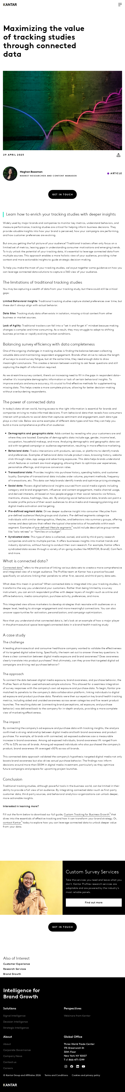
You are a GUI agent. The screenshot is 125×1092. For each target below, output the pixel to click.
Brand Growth (12, 974)
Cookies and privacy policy (86, 1075)
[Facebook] (72, 1067)
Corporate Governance (17, 1050)
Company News (12, 1056)
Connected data (12, 568)
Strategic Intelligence (16, 1028)
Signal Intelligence (14, 1016)
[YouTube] (78, 1067)
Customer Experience (16, 964)
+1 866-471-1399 (75, 1060)
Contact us (9, 1062)
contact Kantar (12, 822)
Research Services (14, 969)
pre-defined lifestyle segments (53, 527)
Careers (8, 1068)
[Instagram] (66, 1067)
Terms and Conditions (56, 1075)
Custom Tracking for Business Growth (87, 814)
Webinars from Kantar (77, 1016)
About (7, 1044)
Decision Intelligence (15, 1022)
